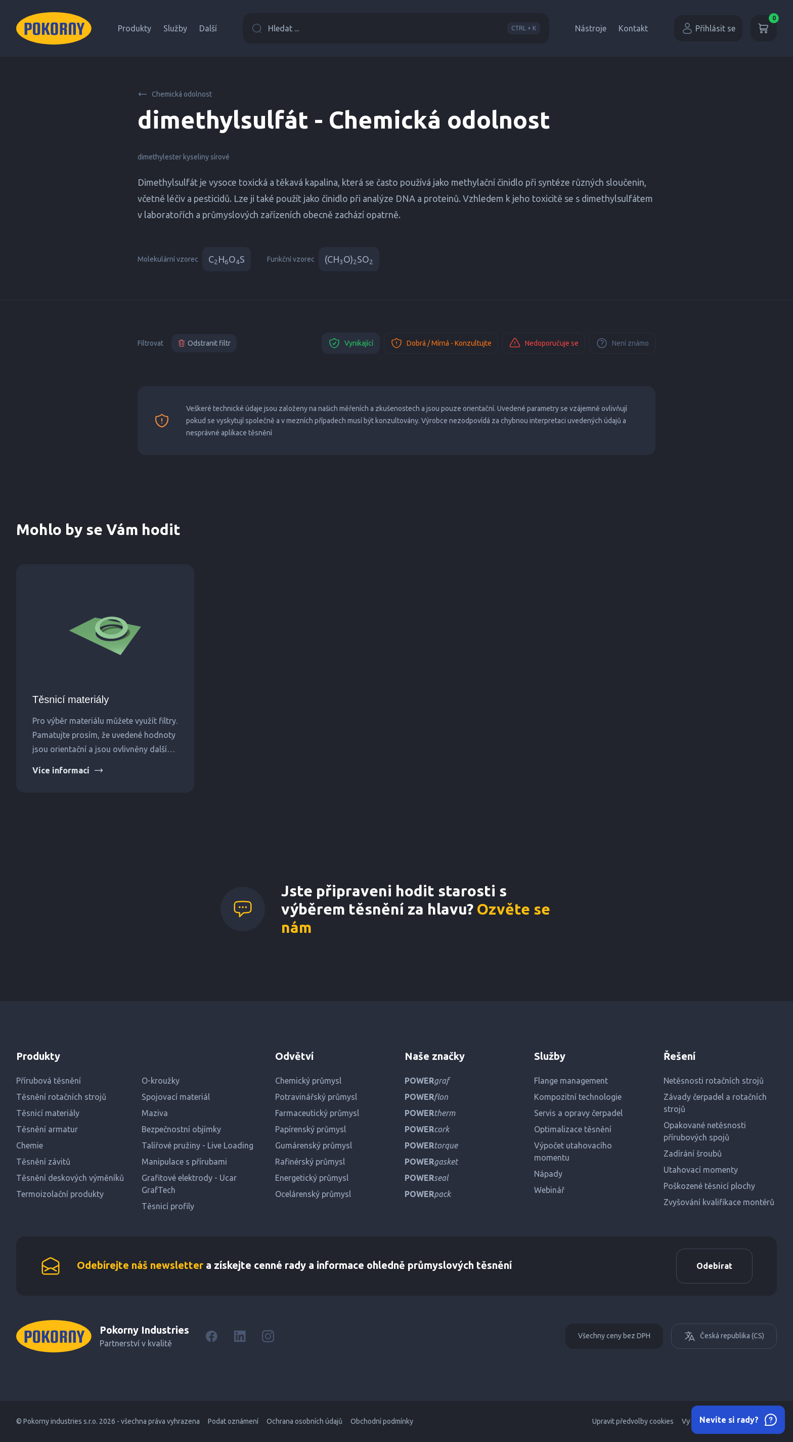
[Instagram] (268, 1337)
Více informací (68, 770)
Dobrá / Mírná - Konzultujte (441, 343)
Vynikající (350, 343)
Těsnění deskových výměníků (70, 1177)
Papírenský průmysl (310, 1129)
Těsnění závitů (43, 1161)
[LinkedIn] (240, 1337)
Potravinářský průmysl (316, 1096)
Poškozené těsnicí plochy (709, 1185)
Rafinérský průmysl (310, 1161)
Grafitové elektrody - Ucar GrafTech (189, 1183)
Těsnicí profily (168, 1206)
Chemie (29, 1145)
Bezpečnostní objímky (181, 1129)
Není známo (622, 343)
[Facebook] (211, 1337)
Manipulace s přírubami (184, 1161)
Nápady (548, 1173)
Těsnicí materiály (70, 699)
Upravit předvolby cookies (633, 1422)
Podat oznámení (233, 1422)
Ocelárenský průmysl (313, 1194)
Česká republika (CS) (724, 1337)
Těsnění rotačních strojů (61, 1096)
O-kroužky (161, 1080)
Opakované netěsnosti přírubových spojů (705, 1131)
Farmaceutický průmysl (317, 1113)
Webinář (549, 1189)
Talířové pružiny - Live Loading (197, 1145)
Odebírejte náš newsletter (140, 1265)
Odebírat (714, 1266)
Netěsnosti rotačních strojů (714, 1080)
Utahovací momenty (701, 1169)
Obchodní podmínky (381, 1422)
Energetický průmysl (311, 1177)
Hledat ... (396, 28)
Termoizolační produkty (60, 1194)
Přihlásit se (708, 28)
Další (208, 28)
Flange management (571, 1080)
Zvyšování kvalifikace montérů (719, 1202)
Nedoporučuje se (544, 343)
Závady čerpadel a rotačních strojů (715, 1103)
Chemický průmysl (308, 1080)
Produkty (134, 28)
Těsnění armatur (47, 1129)
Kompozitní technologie (578, 1096)
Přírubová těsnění (48, 1080)
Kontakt (633, 28)
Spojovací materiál (176, 1096)
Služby (175, 28)
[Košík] (764, 28)
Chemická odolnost (175, 94)
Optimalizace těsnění (572, 1129)
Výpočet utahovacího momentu (573, 1151)
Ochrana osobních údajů (304, 1422)
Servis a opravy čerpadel (578, 1113)
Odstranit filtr (204, 343)
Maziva (155, 1113)
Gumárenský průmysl (313, 1145)
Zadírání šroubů (693, 1153)
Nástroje (590, 28)
